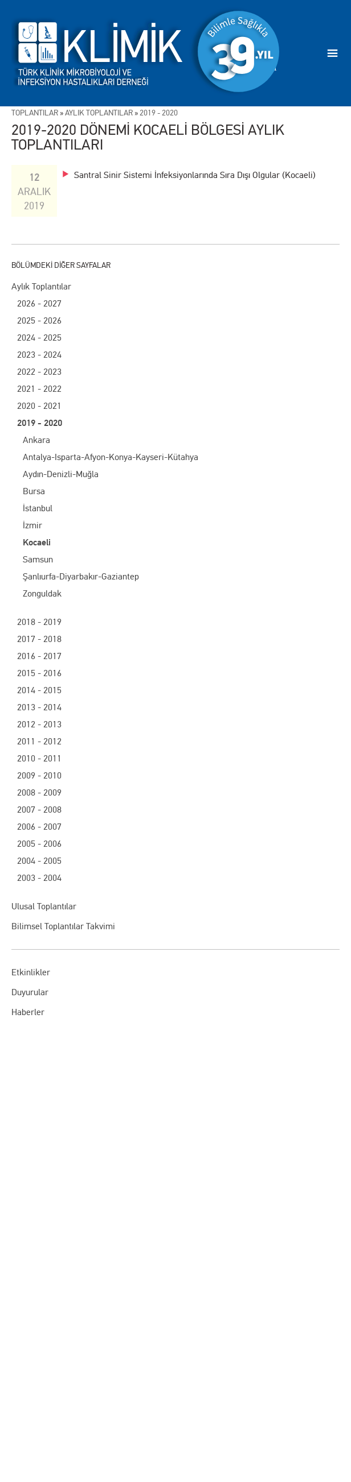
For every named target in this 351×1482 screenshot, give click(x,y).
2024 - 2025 (39, 337)
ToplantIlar (34, 113)
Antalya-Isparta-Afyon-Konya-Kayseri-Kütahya (110, 457)
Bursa (34, 491)
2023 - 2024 (39, 354)
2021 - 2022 (39, 388)
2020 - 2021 (39, 405)
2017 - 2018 (39, 639)
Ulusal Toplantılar (43, 906)
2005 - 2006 (39, 843)
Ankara (36, 439)
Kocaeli (37, 542)
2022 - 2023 (39, 371)
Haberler (27, 1012)
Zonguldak (42, 593)
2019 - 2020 (39, 423)
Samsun (38, 559)
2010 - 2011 (39, 758)
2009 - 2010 (39, 775)
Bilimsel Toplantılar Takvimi (63, 926)
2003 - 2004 (39, 877)
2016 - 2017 (39, 656)
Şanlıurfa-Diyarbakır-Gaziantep (81, 576)
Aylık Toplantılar (41, 286)
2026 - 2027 (39, 303)
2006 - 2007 (39, 826)
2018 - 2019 (39, 621)
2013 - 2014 (39, 707)
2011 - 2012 (39, 741)
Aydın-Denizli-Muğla (61, 474)
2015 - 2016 (39, 673)
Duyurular (29, 992)
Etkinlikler (30, 972)
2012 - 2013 (39, 724)
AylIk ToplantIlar (99, 113)
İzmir (32, 525)
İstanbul (37, 508)
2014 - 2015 (39, 690)
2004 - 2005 (39, 860)
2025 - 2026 (39, 320)
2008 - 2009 (39, 792)
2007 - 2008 (39, 809)
